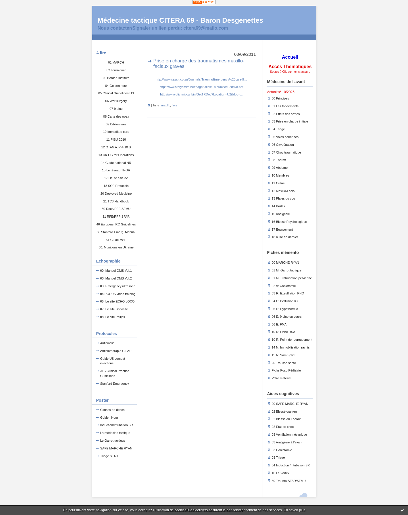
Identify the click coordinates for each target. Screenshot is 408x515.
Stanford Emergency (114, 383)
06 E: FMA (279, 324)
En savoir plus (294, 510)
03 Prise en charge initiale (290, 121)
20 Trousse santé (284, 363)
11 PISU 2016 (116, 139)
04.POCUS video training (118, 294)
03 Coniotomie (282, 450)
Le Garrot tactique (113, 440)
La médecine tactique (115, 432)
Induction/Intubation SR (116, 425)
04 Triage (278, 129)
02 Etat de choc (283, 426)
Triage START (110, 456)
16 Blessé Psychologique (289, 221)
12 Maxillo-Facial (284, 191)
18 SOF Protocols (116, 185)
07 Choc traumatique (286, 152)
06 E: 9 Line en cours (287, 316)
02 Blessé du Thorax (286, 419)
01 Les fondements (285, 106)
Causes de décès (112, 409)
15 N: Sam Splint (284, 355)
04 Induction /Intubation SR (291, 465)
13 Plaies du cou (283, 198)
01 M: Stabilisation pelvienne (292, 278)
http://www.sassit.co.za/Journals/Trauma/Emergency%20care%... (201, 79)
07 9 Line (115, 108)
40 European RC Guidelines (116, 224)
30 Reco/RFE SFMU (116, 208)
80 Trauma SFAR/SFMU (289, 481)
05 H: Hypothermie (285, 309)
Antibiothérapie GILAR (116, 351)
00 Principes (280, 98)
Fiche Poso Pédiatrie (286, 370)
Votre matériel (281, 378)
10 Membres (280, 175)
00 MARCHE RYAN (285, 262)
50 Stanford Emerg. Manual (116, 232)
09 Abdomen (281, 167)
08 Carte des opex (116, 116)
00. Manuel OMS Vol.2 (116, 278)
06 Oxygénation (283, 144)
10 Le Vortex (281, 473)
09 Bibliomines (116, 124)
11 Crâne (278, 183)
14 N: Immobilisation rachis (291, 347)
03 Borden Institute (116, 78)
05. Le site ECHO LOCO (117, 301)
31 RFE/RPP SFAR (116, 216)
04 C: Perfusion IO (285, 301)
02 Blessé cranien (284, 411)
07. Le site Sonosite (114, 309)
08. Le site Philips (112, 317)
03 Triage (278, 457)
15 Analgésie (281, 214)
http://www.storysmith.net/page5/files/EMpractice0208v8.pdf (201, 87)
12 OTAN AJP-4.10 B (116, 147)
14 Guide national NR (116, 162)
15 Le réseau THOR (116, 170)
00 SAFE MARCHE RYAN (290, 403)
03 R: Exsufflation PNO (288, 293)
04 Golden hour (116, 85)
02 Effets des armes (286, 114)
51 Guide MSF (116, 240)
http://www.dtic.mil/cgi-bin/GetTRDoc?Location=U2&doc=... (201, 94)
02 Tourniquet (116, 70)
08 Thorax (279, 160)
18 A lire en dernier (285, 237)
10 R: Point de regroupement (292, 339)
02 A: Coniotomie (284, 286)
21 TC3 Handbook (116, 201)
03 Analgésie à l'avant (287, 442)
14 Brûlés (278, 206)
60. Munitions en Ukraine (116, 247)
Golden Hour (109, 417)
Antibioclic (107, 343)
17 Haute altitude (116, 178)
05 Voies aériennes (285, 137)
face (174, 105)
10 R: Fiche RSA (283, 332)
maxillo (165, 105)
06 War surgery (116, 101)
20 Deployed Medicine (116, 193)
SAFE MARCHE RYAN (116, 448)
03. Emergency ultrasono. (118, 286)
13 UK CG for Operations (116, 155)
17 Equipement (282, 229)
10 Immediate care (116, 131)
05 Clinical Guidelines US (116, 93)
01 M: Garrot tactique (286, 270)
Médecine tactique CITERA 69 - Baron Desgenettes (180, 20)
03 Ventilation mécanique (289, 434)
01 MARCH (116, 62)
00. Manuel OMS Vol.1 (116, 270)
